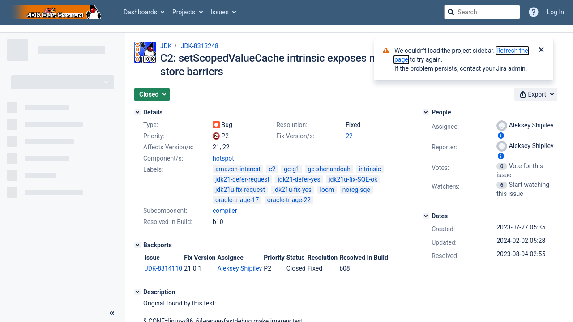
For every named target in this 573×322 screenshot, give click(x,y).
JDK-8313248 (199, 46)
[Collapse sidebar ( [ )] (111, 313)
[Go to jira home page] (57, 12)
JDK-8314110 (163, 268)
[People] (426, 112)
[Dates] (426, 216)
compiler (225, 210)
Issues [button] (219, 12)
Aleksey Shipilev (239, 268)
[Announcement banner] (286, 29)
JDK (166, 46)
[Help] (533, 12)
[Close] (541, 50)
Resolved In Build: (167, 221)
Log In (555, 12)
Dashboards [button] (140, 12)
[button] (152, 94)
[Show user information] (501, 135)
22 (349, 136)
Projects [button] (183, 12)
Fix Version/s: (295, 136)
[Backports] (137, 245)
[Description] (137, 292)
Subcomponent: (165, 210)
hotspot (223, 158)
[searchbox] (482, 12)
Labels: (153, 169)
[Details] (137, 112)
